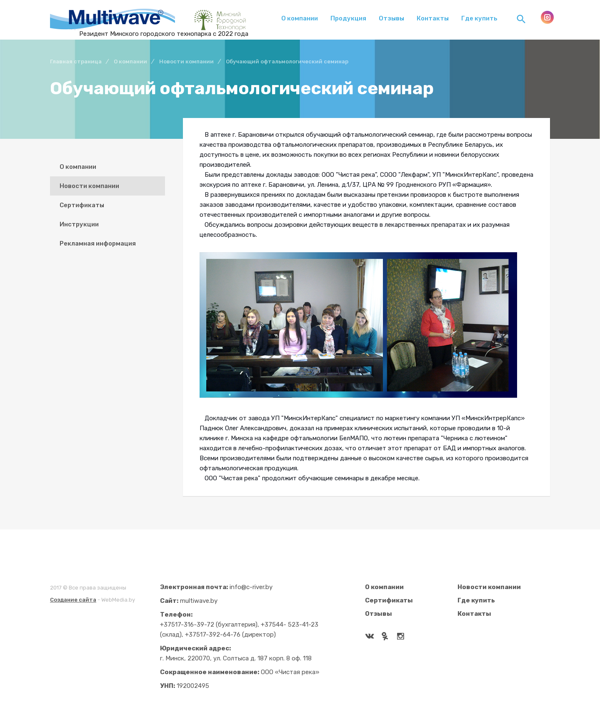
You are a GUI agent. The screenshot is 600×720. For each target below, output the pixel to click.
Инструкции (79, 224)
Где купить (479, 18)
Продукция (348, 18)
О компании (299, 18)
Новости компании (89, 186)
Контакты (433, 18)
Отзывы (391, 18)
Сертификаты (82, 205)
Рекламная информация (98, 243)
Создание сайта (73, 600)
